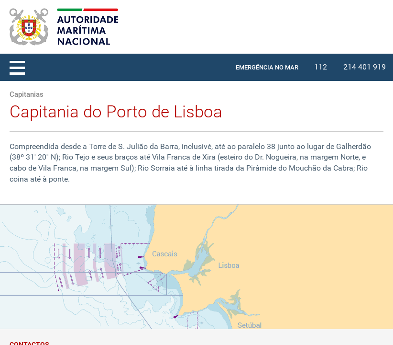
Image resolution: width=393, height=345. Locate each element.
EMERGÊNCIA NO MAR (267, 67)
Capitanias (27, 94)
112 (320, 66)
